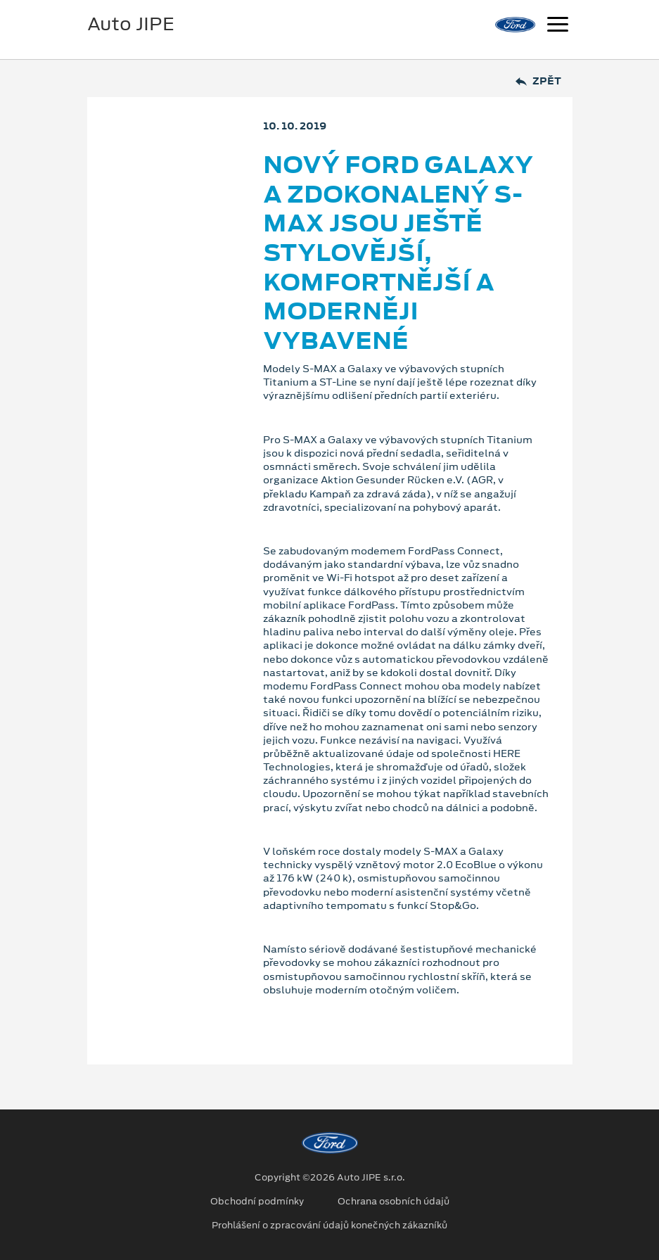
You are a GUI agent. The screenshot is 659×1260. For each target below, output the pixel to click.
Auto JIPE (130, 24)
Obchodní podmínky (257, 1201)
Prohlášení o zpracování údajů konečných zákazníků (329, 1225)
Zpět (538, 81)
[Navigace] (558, 26)
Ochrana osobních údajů (393, 1201)
